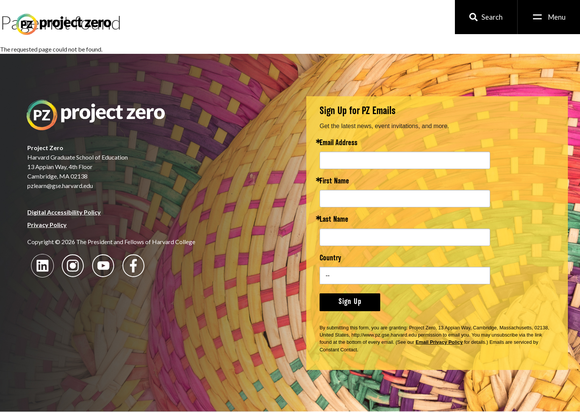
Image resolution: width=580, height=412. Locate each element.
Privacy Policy (47, 224)
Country (330, 258)
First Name (334, 181)
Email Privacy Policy (439, 342)
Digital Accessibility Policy (64, 212)
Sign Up (350, 302)
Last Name (334, 220)
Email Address (338, 143)
